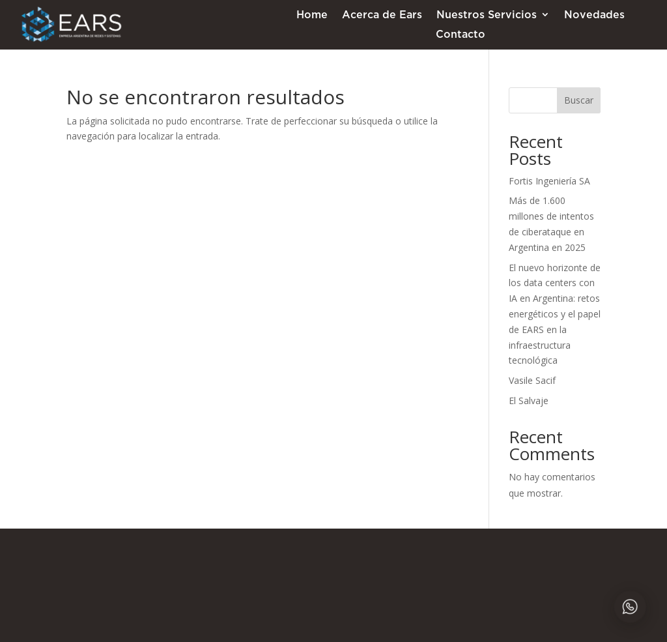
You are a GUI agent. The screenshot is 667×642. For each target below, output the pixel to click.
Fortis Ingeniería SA (549, 181)
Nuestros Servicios (486, 15)
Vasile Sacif (532, 380)
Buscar (578, 100)
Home (312, 15)
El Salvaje (528, 400)
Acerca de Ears (382, 15)
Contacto (460, 34)
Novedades (594, 15)
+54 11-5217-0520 (413, 556)
